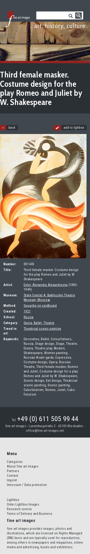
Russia (29, 317)
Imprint (12, 480)
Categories (15, 462)
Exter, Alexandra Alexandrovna (46, 285)
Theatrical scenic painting (42, 329)
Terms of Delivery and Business (29, 513)
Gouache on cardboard (40, 305)
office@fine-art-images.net (45, 430)
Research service (19, 509)
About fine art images (23, 466)
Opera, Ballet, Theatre (39, 323)
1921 (27, 311)
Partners (13, 471)
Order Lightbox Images (23, 504)
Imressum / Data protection (27, 485)
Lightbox (13, 500)
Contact (12, 475)
